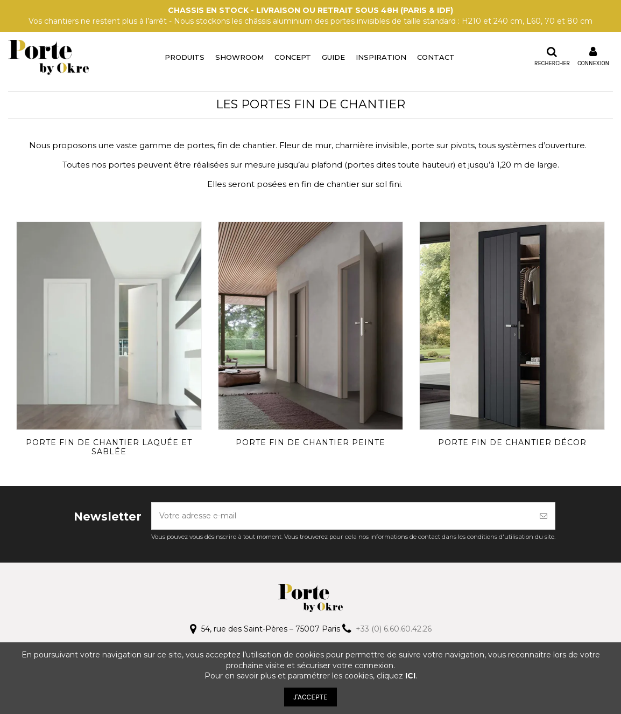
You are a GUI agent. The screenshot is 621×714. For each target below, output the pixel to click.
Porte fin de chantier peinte (310, 442)
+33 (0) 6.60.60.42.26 (394, 629)
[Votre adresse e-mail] (342, 516)
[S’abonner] (543, 516)
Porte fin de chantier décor (512, 442)
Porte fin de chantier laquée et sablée (109, 447)
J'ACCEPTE (310, 697)
